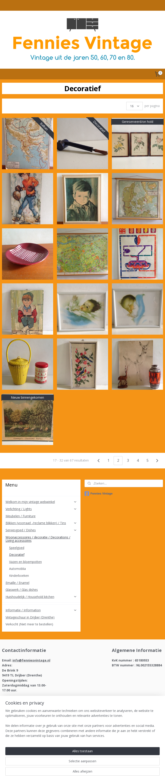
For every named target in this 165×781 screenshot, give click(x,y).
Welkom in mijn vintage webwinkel (41, 502)
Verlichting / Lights (41, 509)
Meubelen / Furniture (21, 516)
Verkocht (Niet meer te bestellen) (29, 624)
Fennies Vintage (99, 493)
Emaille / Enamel (17, 583)
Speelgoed (16, 548)
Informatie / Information (41, 610)
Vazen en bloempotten (25, 562)
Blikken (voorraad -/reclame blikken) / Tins (41, 523)
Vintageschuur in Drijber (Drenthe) (30, 617)
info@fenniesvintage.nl (31, 660)
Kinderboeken (19, 575)
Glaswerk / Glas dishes (22, 589)
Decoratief (16, 554)
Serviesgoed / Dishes (41, 530)
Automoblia (17, 569)
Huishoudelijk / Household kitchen (41, 597)
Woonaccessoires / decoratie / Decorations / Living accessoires (41, 539)
